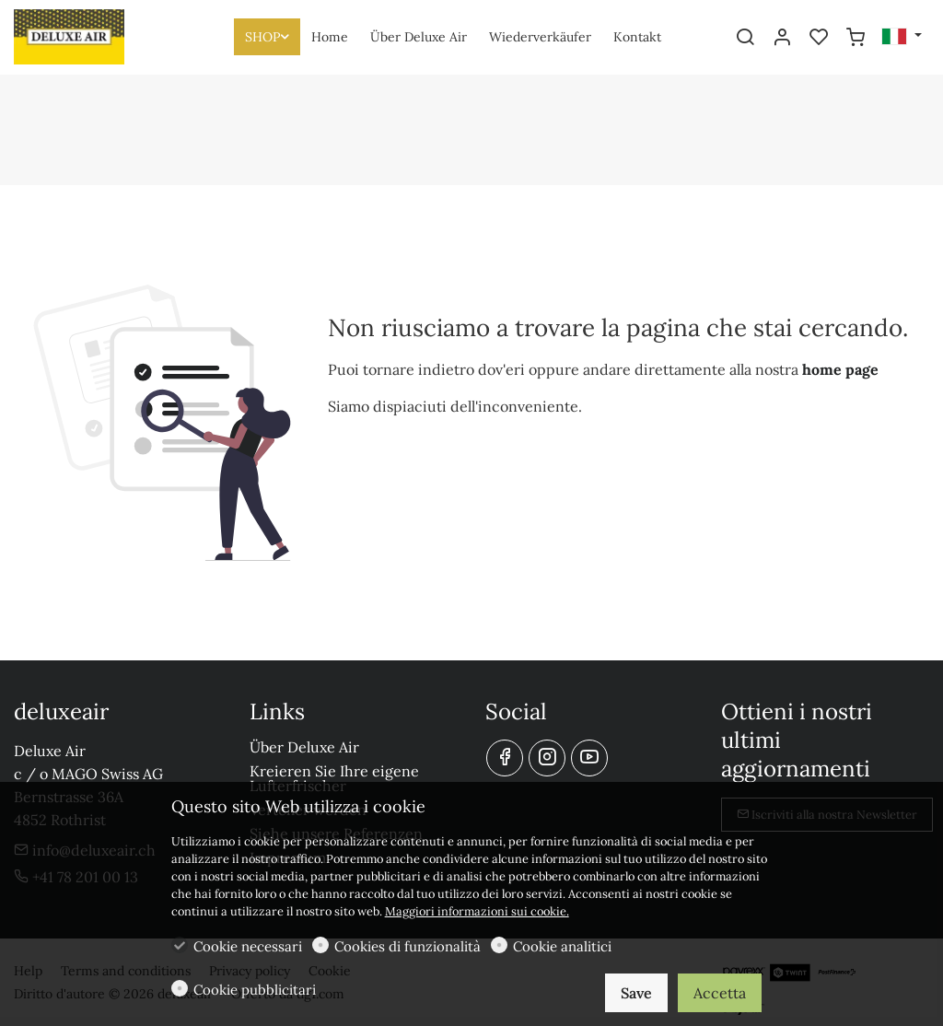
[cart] (855, 38)
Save (636, 993)
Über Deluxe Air (304, 747)
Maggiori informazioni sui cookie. (477, 911)
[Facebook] (504, 758)
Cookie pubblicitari (254, 989)
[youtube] (589, 758)
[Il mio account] (781, 38)
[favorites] (818, 38)
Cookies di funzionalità (407, 946)
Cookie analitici (562, 946)
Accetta (719, 993)
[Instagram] (547, 758)
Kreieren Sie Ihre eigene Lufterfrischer (334, 778)
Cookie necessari (247, 946)
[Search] (745, 38)
